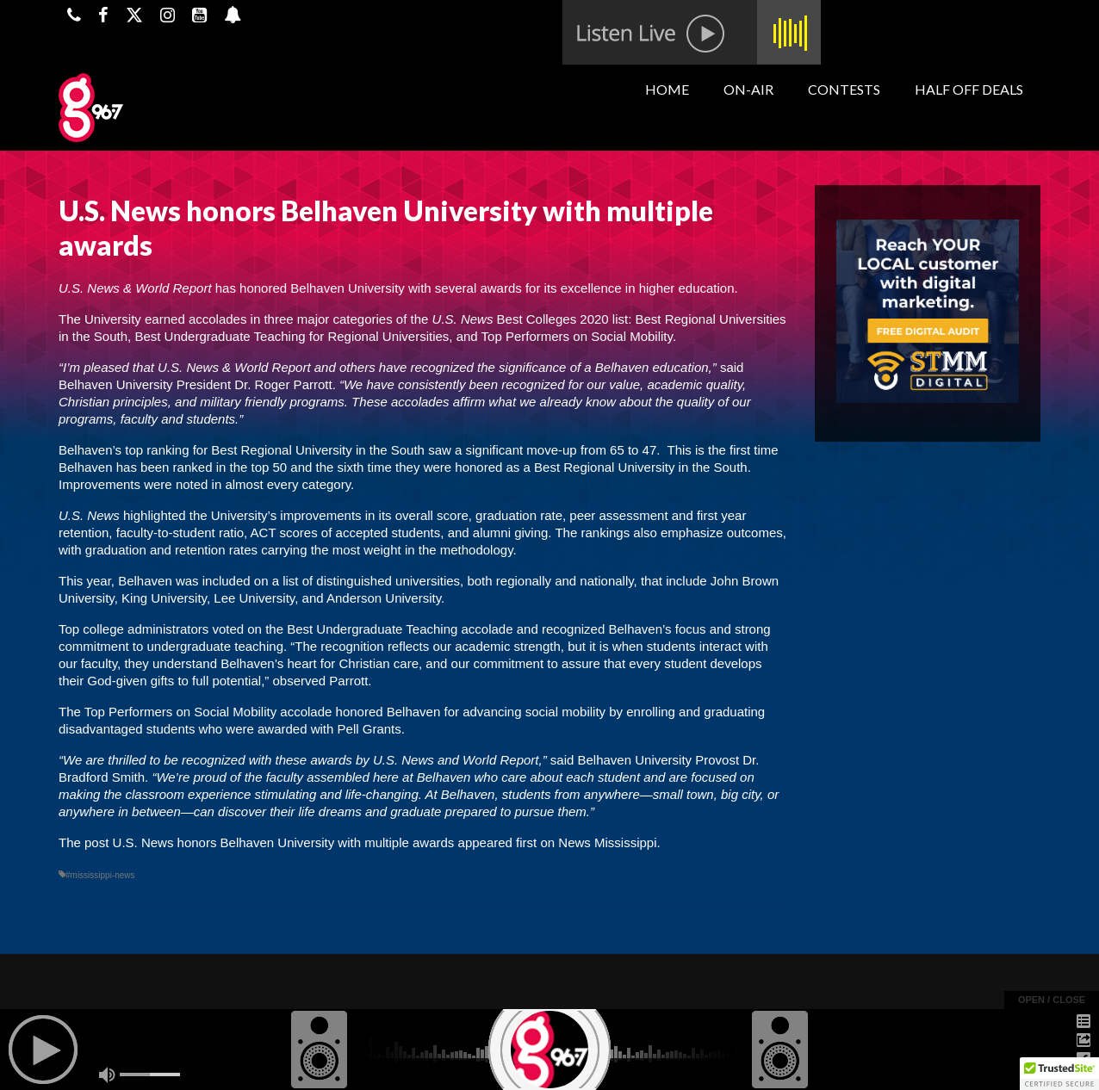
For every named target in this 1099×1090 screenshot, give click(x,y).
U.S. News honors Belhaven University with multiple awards (284, 842)
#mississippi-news (100, 875)
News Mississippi (607, 842)
